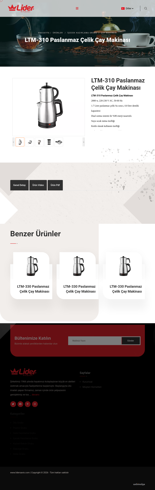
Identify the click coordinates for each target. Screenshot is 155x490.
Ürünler (58, 33)
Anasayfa (43, 33)
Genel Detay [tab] (19, 185)
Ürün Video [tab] (38, 185)
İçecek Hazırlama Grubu (82, 33)
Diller (126, 8)
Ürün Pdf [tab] (55, 185)
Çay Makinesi (109, 33)
